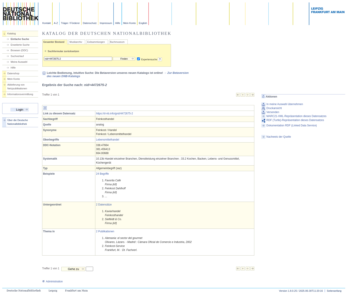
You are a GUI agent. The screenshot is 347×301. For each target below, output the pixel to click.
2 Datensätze (104, 204)
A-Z (56, 23)
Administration (52, 281)
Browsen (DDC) (19, 50)
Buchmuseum (117, 42)
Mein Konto (129, 23)
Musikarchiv (75, 42)
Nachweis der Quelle (279, 136)
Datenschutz (90, 23)
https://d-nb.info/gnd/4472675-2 (114, 113)
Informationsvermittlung (20, 94)
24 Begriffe (102, 173)
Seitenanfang (334, 290)
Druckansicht (274, 108)
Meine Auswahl (19, 62)
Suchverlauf (17, 56)
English (143, 23)
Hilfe (117, 23)
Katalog (11, 33)
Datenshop (13, 73)
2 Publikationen (105, 231)
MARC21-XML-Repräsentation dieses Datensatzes (297, 116)
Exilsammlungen (96, 42)
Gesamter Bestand (53, 42)
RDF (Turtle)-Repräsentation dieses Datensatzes (295, 120)
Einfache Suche (20, 39)
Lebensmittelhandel (107, 139)
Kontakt (46, 23)
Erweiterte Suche (20, 44)
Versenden (273, 112)
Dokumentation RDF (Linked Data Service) (292, 125)
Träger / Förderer (70, 23)
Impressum (106, 23)
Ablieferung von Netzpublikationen (17, 86)
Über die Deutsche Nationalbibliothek (17, 122)
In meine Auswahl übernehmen (285, 104)
